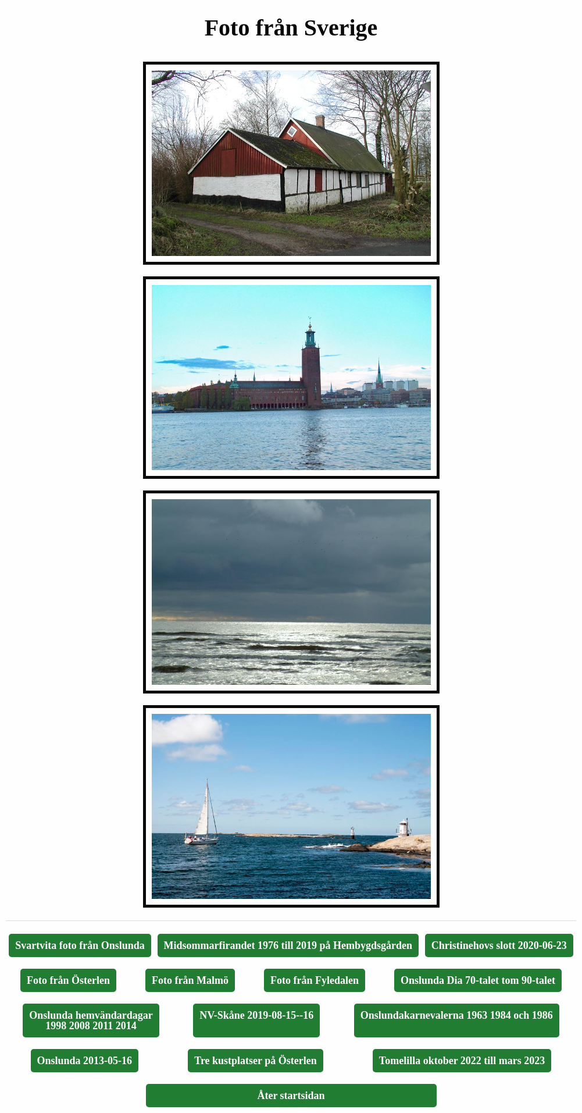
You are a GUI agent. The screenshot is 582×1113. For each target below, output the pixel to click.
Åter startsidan (290, 1095)
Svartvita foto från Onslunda (80, 945)
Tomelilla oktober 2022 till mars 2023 (462, 1060)
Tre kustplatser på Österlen (255, 1060)
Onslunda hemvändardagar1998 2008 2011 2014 (91, 1020)
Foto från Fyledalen (314, 980)
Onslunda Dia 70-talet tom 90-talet (478, 980)
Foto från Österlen (68, 980)
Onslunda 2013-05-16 (85, 1060)
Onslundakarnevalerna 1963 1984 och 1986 (456, 1015)
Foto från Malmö (190, 980)
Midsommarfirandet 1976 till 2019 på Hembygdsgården (288, 945)
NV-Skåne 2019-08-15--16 (256, 1015)
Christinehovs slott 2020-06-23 (499, 945)
